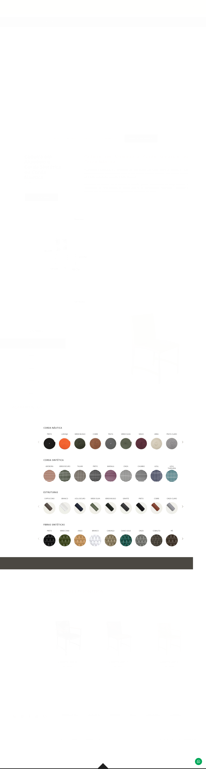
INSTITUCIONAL (91, 7)
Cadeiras (49, 20)
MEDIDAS (71, 136)
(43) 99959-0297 (188, 739)
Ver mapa (64, 751)
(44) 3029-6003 (166, 739)
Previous (189, 53)
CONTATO (174, 7)
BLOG (141, 7)
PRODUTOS (110, 7)
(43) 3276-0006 (68, 739)
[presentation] (39, 442)
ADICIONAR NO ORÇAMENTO (48, 563)
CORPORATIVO (156, 7)
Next (189, 77)
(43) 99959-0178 (90, 739)
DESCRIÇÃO (54, 136)
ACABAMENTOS (109, 136)
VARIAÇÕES (89, 136)
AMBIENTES (127, 7)
